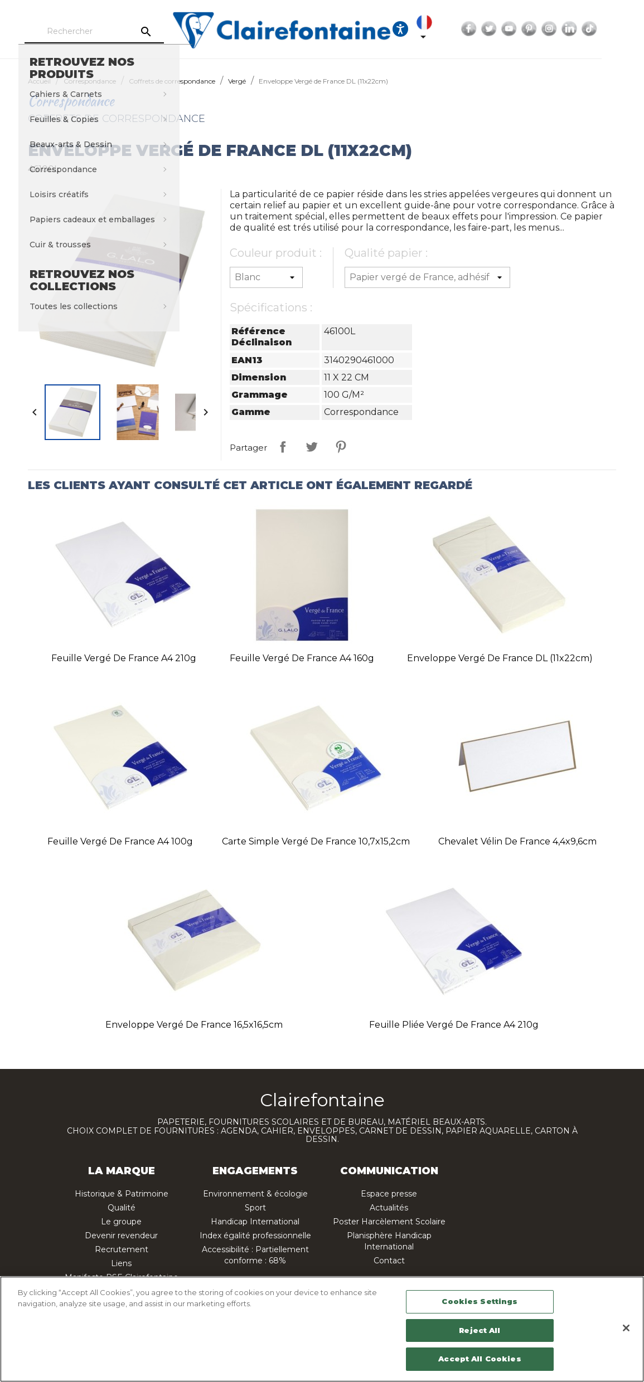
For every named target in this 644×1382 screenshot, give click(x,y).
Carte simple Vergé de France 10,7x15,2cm (316, 841)
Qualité (121, 1208)
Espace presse (389, 1194)
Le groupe (121, 1222)
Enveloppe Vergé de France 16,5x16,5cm (194, 1024)
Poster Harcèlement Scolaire (389, 1222)
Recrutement (121, 1249)
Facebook (501, 29)
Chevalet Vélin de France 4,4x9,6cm (517, 841)
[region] (322, 1329)
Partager (283, 447)
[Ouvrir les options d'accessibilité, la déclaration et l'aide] (432, 29)
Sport (255, 1208)
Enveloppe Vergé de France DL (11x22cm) (500, 658)
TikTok (621, 29)
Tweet (312, 447)
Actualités (389, 1208)
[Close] (626, 1328)
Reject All (479, 1330)
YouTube (541, 29)
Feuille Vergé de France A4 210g (123, 658)
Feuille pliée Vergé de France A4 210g (454, 1024)
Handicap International (255, 1222)
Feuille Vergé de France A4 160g (302, 658)
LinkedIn (601, 29)
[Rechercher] (125, 31)
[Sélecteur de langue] (458, 28)
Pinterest (561, 29)
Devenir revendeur (121, 1235)
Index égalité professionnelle (255, 1235)
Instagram (581, 29)
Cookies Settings (479, 1301)
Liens (121, 1263)
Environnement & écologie (255, 1194)
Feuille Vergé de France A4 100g (120, 841)
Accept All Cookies (479, 1358)
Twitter (521, 29)
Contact (389, 1261)
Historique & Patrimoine (121, 1194)
